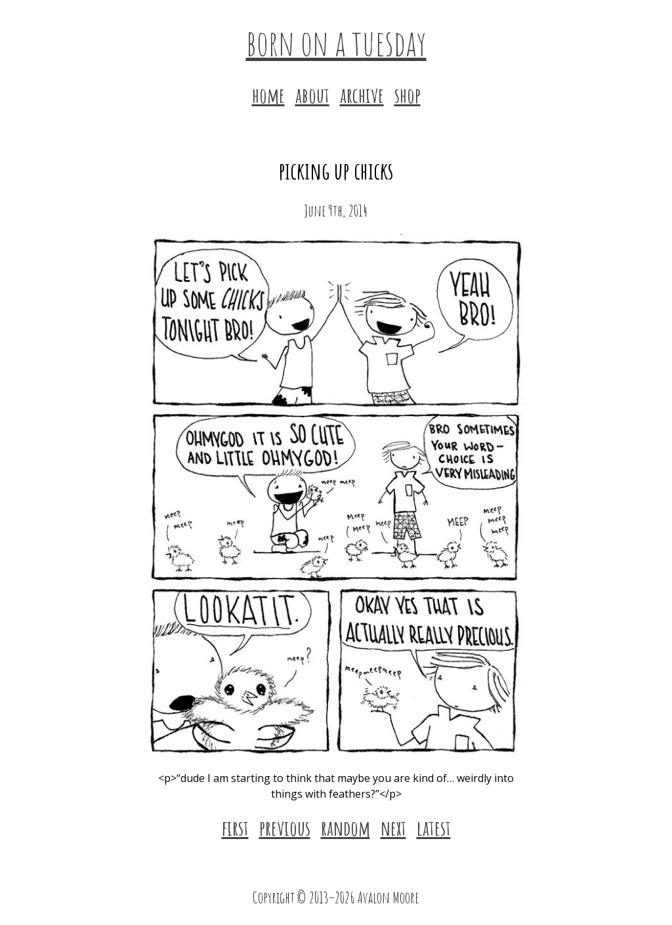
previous (284, 827)
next (393, 827)
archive (362, 94)
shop (407, 94)
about (312, 94)
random (345, 827)
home (268, 94)
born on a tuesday (336, 42)
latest (434, 827)
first (235, 827)
